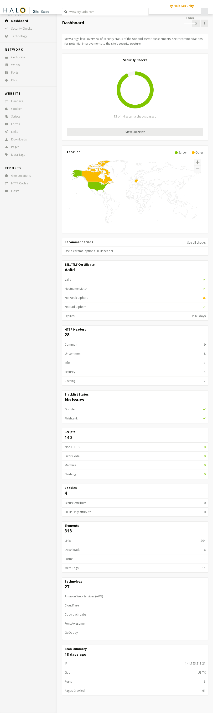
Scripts (11, 116)
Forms (11, 124)
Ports (10, 72)
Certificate (13, 57)
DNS (9, 80)
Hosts (10, 191)
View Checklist (135, 132)
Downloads (14, 139)
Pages (10, 147)
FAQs (190, 18)
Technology (14, 36)
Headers (12, 101)
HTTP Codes (15, 183)
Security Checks (17, 29)
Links (10, 132)
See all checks (196, 243)
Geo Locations (16, 176)
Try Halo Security (181, 6)
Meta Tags (13, 155)
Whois (11, 65)
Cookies (12, 109)
